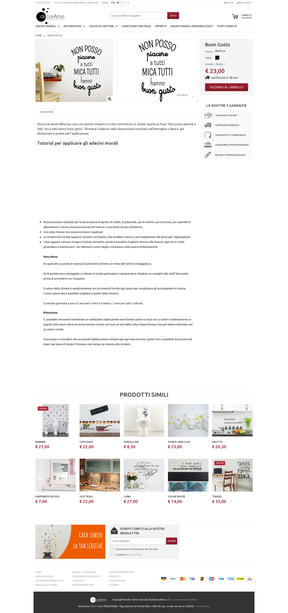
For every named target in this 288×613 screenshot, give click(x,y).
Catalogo (78, 580)
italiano (113, 3)
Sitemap (114, 585)
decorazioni (72, 26)
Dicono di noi (117, 580)
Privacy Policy (134, 554)
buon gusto (55, 35)
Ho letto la (128, 554)
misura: (209, 51)
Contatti (115, 576)
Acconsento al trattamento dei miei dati (136, 549)
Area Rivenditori (82, 585)
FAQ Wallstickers (46, 585)
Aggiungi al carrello (226, 87)
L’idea (105, 2)
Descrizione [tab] (47, 112)
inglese (117, 3)
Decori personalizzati (49, 580)
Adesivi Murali (46, 26)
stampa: (209, 64)
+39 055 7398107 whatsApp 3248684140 (76, 2)
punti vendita (227, 26)
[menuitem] (38, 35)
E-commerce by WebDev (184, 599)
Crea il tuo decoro (84, 572)
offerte (160, 26)
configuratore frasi (136, 26)
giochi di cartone (101, 26)
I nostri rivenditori (121, 572)
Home (38, 35)
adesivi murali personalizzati (192, 26)
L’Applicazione (44, 576)
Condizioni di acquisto (86, 576)
